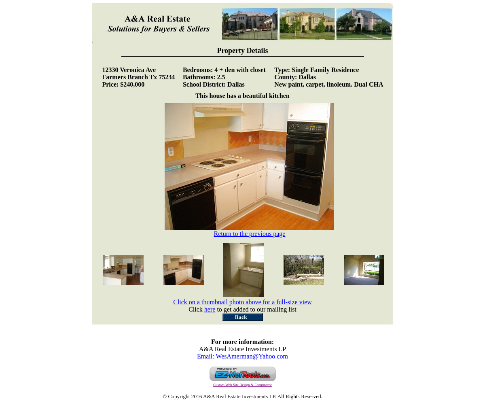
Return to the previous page (249, 231)
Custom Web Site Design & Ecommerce (242, 385)
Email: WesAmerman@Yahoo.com (242, 356)
